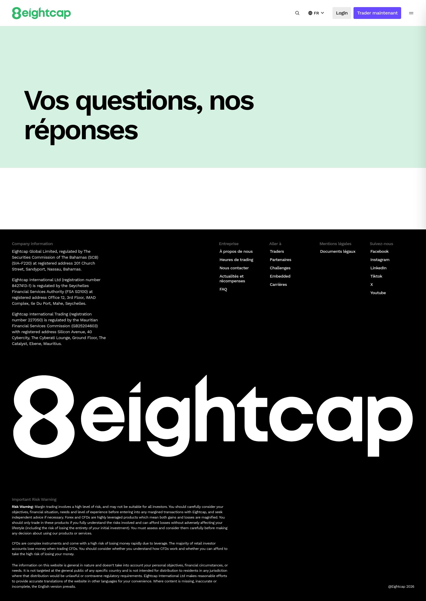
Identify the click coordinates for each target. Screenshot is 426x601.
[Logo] (41, 13)
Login (342, 13)
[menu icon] (411, 13)
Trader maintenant (377, 13)
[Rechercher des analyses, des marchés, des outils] (297, 13)
